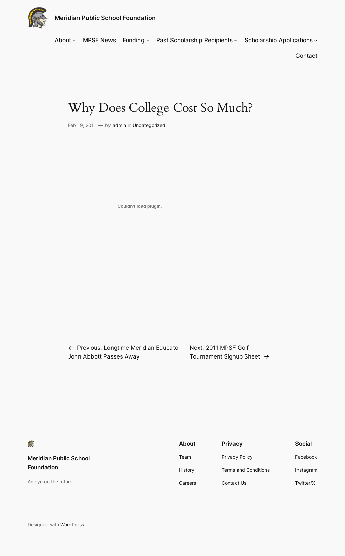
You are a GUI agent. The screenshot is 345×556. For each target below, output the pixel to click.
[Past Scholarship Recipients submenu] (236, 40)
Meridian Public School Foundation (105, 17)
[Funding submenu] (148, 40)
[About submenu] (74, 40)
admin (119, 125)
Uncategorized (149, 125)
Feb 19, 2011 (82, 125)
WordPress (72, 524)
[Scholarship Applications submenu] (315, 40)
